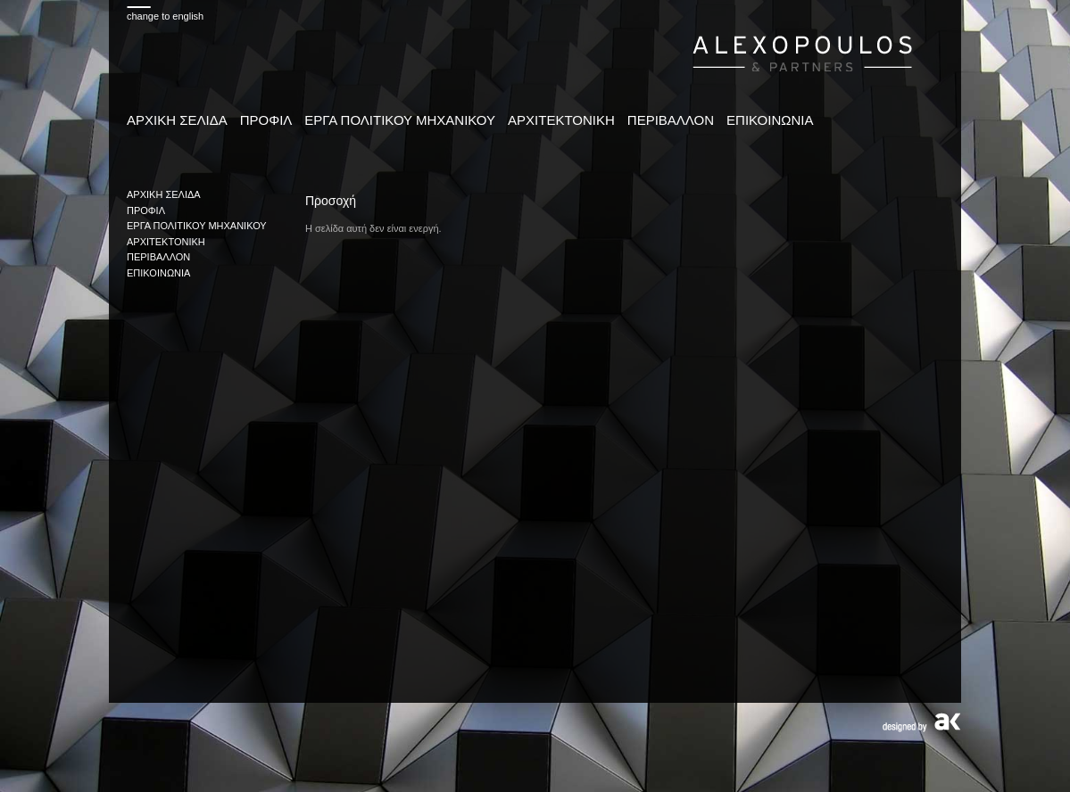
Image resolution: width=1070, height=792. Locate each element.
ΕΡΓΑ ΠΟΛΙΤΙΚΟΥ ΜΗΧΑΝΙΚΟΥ (399, 120)
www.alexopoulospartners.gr (803, 51)
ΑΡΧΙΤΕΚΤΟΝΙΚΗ (561, 120)
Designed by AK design (921, 723)
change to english (165, 16)
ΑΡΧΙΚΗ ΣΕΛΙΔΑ (177, 120)
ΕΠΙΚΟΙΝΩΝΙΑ (769, 120)
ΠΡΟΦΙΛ (266, 120)
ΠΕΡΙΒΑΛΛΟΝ (670, 120)
